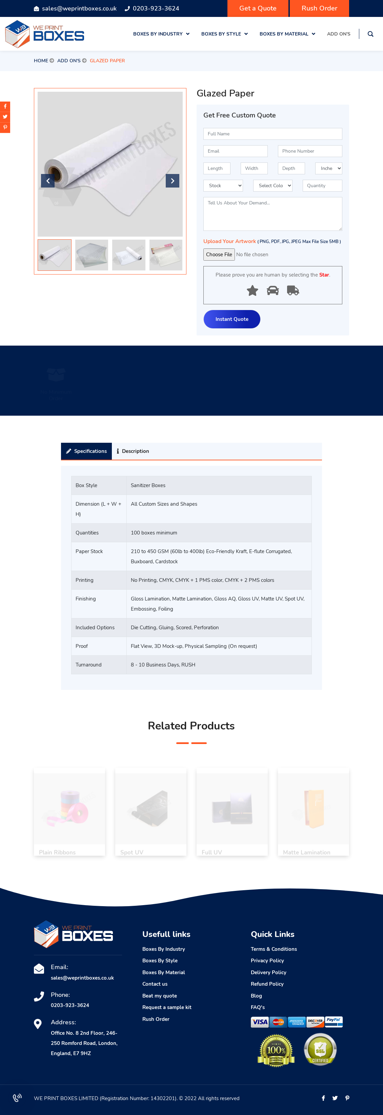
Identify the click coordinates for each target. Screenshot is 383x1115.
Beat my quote (159, 995)
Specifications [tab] (86, 451)
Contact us (154, 984)
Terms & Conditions (274, 949)
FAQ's (258, 1007)
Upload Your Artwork (272, 241)
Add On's (69, 61)
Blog (256, 995)
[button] (172, 181)
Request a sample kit (167, 1007)
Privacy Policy (267, 960)
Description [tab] (133, 451)
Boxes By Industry (163, 949)
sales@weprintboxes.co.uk (79, 8)
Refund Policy (267, 984)
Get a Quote (258, 8)
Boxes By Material (163, 972)
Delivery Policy (268, 972)
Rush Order (319, 8)
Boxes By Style (160, 960)
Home (41, 61)
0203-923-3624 (156, 8)
